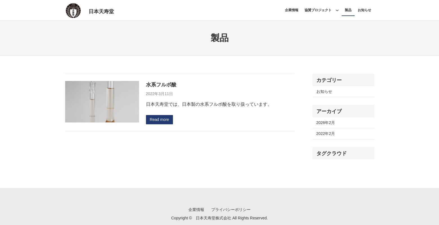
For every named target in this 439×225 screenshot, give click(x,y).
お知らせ (324, 91)
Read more (159, 119)
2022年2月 (325, 133)
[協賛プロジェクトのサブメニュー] (337, 10)
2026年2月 (325, 122)
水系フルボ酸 (161, 85)
